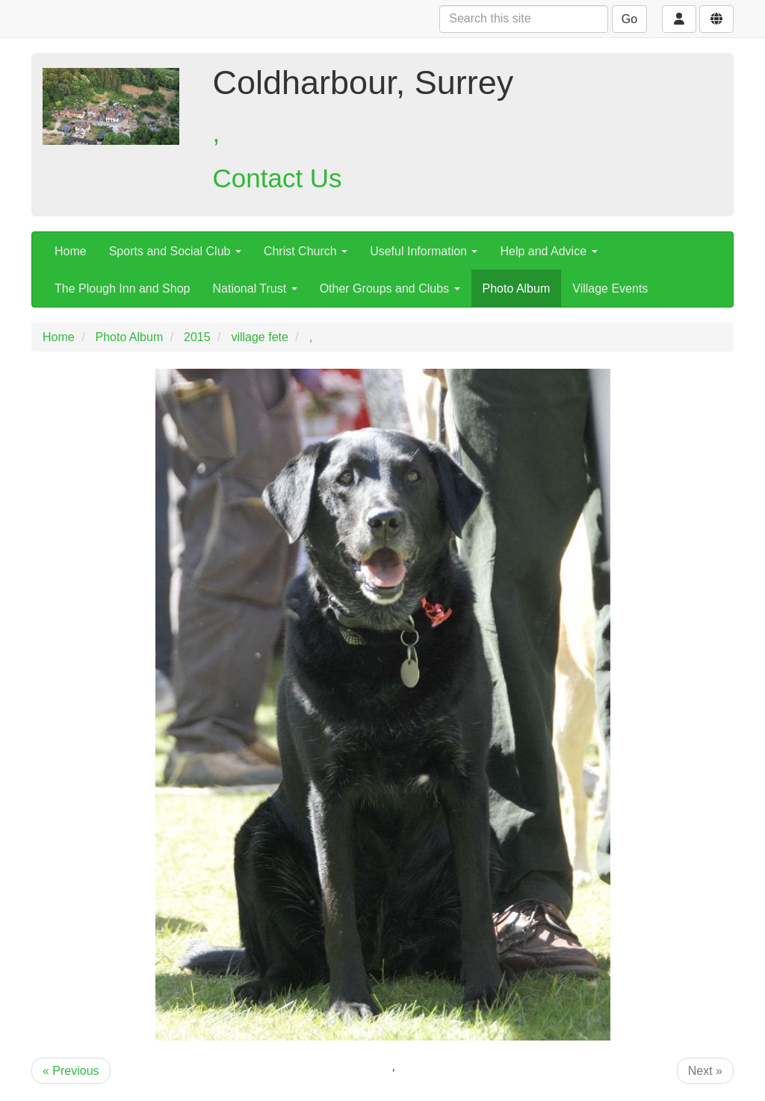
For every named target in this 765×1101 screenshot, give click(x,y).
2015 (197, 337)
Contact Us (277, 178)
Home (71, 251)
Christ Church (305, 251)
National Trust (254, 288)
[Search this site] (523, 19)
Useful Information (423, 251)
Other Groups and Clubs (390, 288)
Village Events (610, 288)
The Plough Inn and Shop (122, 288)
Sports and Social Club (175, 251)
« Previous (71, 1070)
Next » (705, 1070)
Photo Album (517, 288)
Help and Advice (548, 251)
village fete (259, 337)
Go (629, 19)
